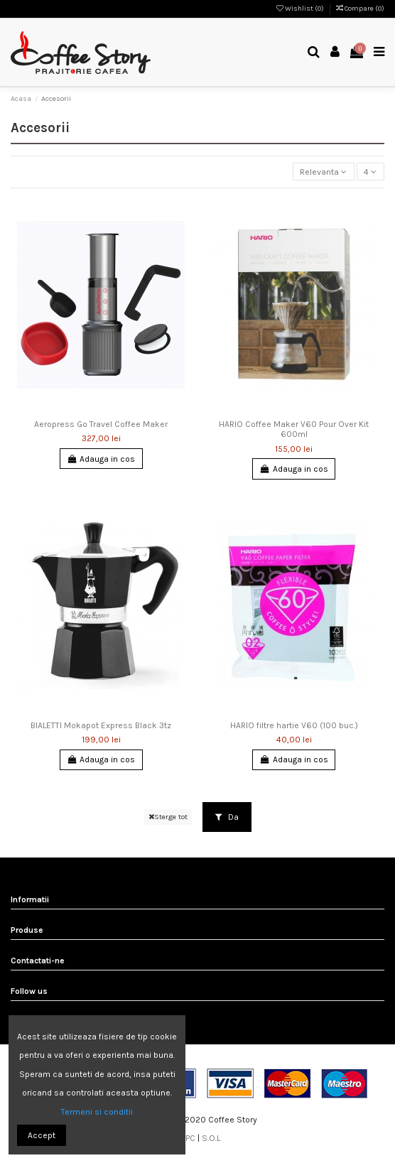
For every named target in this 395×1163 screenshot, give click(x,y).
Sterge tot (168, 816)
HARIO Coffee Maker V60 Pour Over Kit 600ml (294, 429)
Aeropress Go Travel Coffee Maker (101, 424)
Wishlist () (300, 8)
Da (227, 817)
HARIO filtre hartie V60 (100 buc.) (294, 725)
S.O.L (211, 1138)
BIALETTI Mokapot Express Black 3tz (101, 725)
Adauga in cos (101, 459)
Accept (41, 1135)
